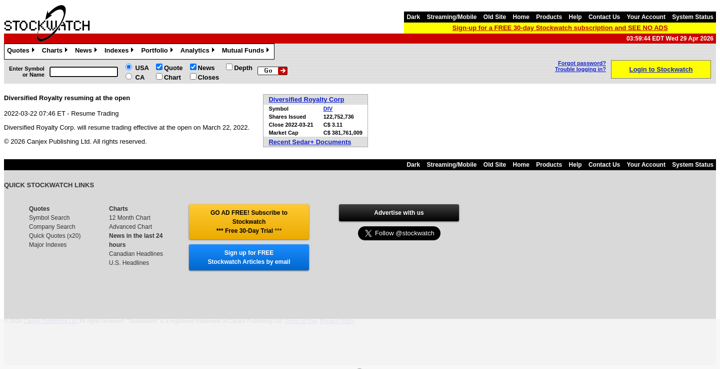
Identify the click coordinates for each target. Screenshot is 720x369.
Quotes (22, 51)
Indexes (120, 51)
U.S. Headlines (129, 262)
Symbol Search (49, 217)
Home (521, 17)
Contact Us (604, 17)
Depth (243, 68)
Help (575, 17)
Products (549, 17)
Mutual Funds (247, 51)
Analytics (198, 51)
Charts (56, 51)
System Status (693, 17)
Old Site (495, 17)
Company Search (52, 226)
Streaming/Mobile (451, 17)
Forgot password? (582, 63)
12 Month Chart (129, 217)
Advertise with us (399, 212)
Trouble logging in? (580, 69)
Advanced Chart (130, 226)
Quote (173, 68)
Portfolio (158, 51)
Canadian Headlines (136, 253)
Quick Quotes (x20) (54, 235)
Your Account (646, 17)
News (87, 51)
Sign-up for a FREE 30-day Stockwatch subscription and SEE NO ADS (560, 28)
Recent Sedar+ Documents (309, 142)
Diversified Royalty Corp (306, 99)
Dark (413, 17)
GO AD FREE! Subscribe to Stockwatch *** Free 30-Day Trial (249, 221)
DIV (328, 109)
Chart (172, 77)
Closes (209, 77)
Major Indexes (47, 244)
